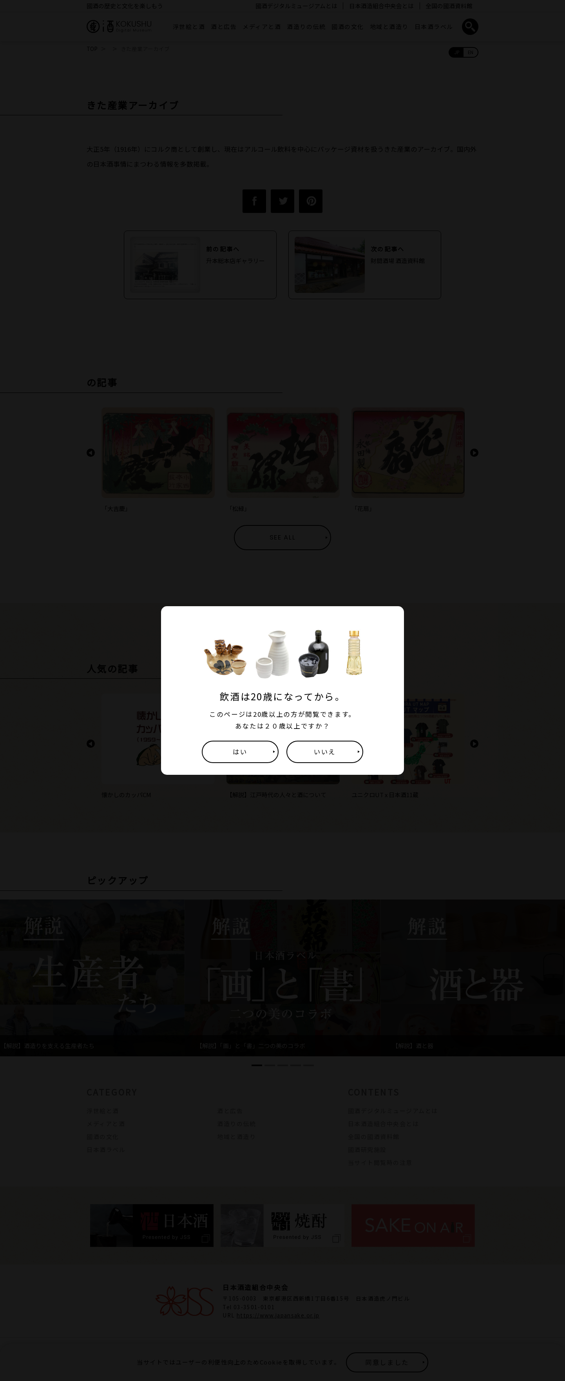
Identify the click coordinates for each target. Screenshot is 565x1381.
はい (240, 751)
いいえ (325, 751)
